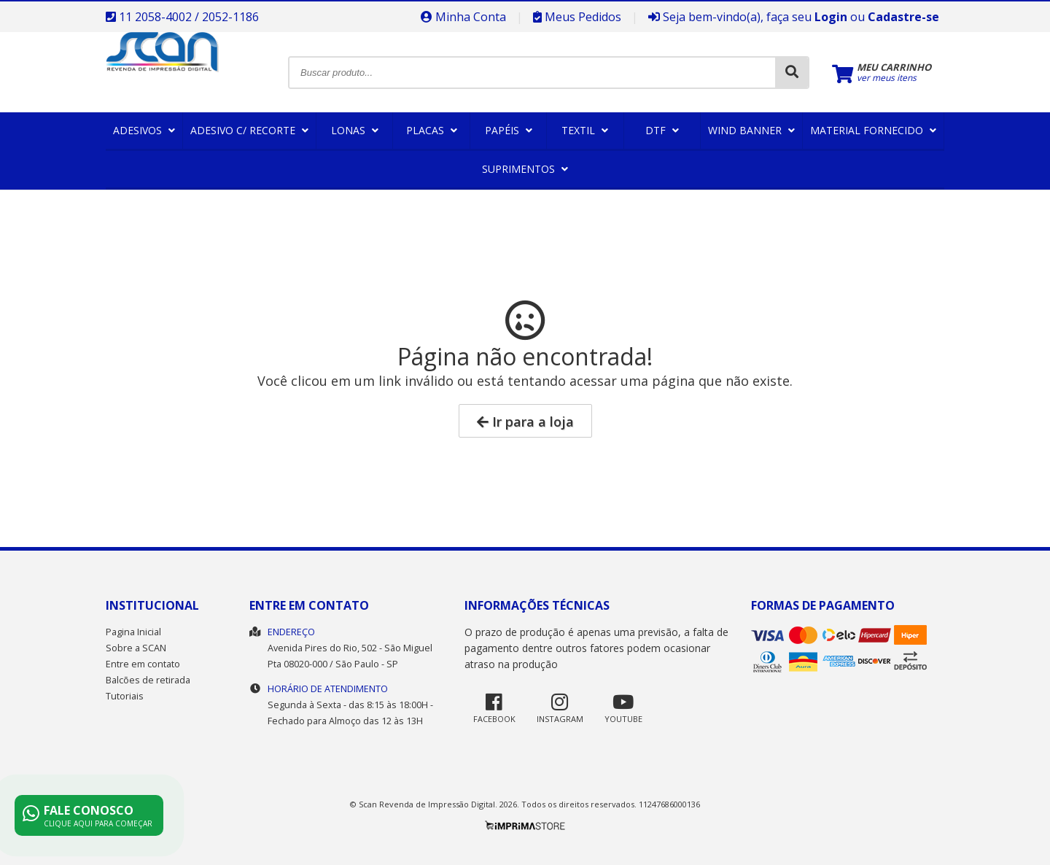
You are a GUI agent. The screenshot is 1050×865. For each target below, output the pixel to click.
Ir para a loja (525, 421)
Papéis (508, 130)
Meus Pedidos (577, 17)
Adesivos (144, 130)
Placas (431, 130)
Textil (584, 130)
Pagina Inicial (133, 632)
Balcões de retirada (148, 680)
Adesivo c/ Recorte (249, 130)
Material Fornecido (873, 130)
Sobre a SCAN (136, 648)
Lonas (354, 130)
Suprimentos (525, 169)
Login (830, 17)
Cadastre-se (903, 17)
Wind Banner (751, 130)
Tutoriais (125, 696)
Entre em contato (143, 664)
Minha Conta (463, 17)
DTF (662, 130)
